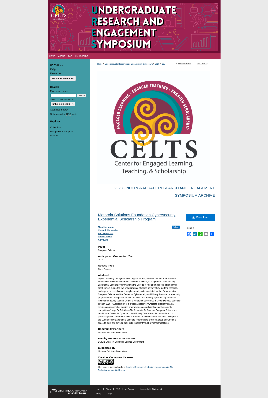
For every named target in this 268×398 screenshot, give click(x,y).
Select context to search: (61, 99)
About (108, 389)
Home (100, 64)
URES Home (56, 65)
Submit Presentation (63, 78)
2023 (157, 64)
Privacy (98, 393)
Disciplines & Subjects (61, 131)
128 (163, 64)
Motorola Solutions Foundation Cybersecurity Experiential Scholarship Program (137, 217)
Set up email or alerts (63, 114)
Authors (54, 135)
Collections (56, 127)
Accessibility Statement (151, 389)
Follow (176, 227)
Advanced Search (59, 109)
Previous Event (184, 63)
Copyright (108, 393)
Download (200, 217)
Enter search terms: (59, 91)
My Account (130, 389)
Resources (55, 73)
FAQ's (53, 69)
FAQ (118, 389)
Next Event (202, 63)
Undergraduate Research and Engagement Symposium (129, 64)
